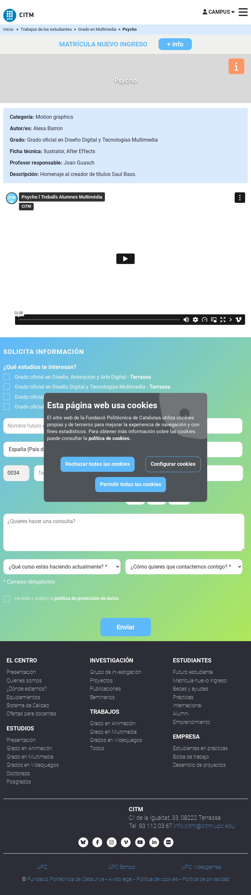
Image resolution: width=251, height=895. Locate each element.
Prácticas (183, 697)
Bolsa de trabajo (191, 757)
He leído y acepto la (67, 598)
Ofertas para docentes (31, 714)
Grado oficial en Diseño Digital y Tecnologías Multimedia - (92, 387)
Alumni (181, 714)
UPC (42, 867)
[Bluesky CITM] (83, 842)
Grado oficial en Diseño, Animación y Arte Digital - (83, 377)
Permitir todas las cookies (130, 485)
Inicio (8, 29)
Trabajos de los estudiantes (47, 29)
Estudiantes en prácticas (200, 748)
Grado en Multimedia (97, 29)
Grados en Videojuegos (33, 765)
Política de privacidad (205, 879)
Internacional (187, 705)
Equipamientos (23, 697)
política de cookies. (110, 439)
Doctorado (18, 773)
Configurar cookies (173, 464)
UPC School (122, 867)
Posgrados (19, 782)
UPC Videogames (201, 867)
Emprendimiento (191, 722)
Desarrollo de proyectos (199, 765)
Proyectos (101, 680)
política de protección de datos (87, 598)
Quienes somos (24, 680)
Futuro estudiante (193, 672)
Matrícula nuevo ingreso (200, 680)
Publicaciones (105, 689)
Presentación (21, 672)
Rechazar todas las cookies (97, 464)
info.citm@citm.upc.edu (204, 825)
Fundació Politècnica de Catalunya (65, 879)
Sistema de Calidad (28, 705)
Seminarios (102, 697)
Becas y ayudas (190, 689)
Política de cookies (157, 879)
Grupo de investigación (116, 672)
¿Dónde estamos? (27, 689)
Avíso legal (120, 879)
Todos (97, 748)
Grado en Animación (29, 748)
